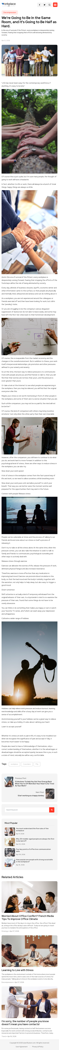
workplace (14, 764)
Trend (4, 1036)
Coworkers (27, 764)
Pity (37, 764)
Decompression (7, 982)
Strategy (5, 931)
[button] (55, 4)
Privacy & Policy (37, 1047)
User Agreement (22, 1047)
